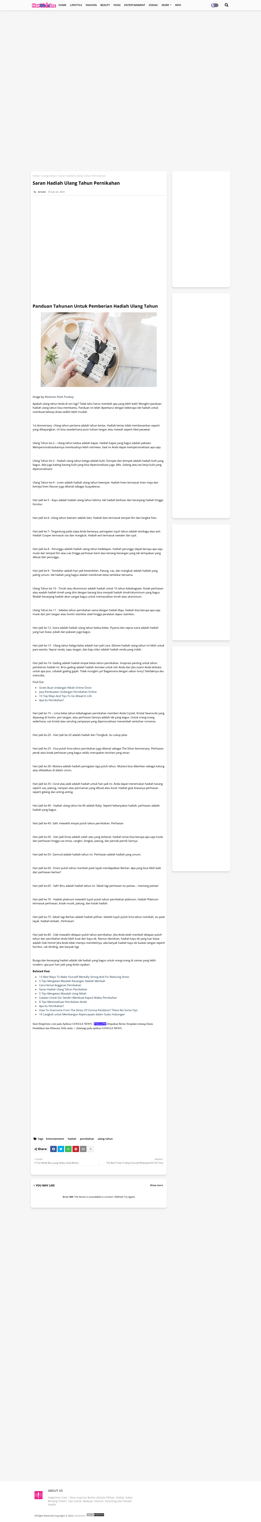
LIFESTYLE (76, 5)
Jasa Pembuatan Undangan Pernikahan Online (68, 692)
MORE (165, 5)
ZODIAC (153, 5)
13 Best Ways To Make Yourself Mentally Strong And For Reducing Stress (84, 977)
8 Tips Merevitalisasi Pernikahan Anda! (63, 1002)
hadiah (72, 1138)
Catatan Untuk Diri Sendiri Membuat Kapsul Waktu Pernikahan (78, 997)
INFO (178, 5)
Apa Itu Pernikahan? (51, 700)
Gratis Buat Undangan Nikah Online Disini (65, 687)
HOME (62, 5)
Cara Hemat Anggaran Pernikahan (60, 985)
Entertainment (55, 1138)
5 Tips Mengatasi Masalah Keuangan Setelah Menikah (72, 981)
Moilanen (50, 397)
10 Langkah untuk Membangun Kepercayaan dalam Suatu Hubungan (82, 1014)
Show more (156, 1185)
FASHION (91, 5)
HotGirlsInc (80, 1515)
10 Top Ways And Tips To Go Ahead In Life (65, 696)
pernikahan (87, 1138)
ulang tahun (49, 175)
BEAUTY (105, 5)
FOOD (117, 5)
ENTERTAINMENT (134, 5)
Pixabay (69, 397)
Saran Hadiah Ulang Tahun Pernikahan (63, 989)
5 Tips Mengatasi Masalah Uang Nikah (62, 993)
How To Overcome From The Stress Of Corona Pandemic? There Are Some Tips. (88, 1010)
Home (36, 175)
